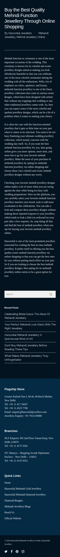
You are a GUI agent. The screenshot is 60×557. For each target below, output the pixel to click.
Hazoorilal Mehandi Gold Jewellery (22, 488)
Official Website (12, 518)
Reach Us (9, 512)
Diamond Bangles (13, 500)
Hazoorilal (9, 241)
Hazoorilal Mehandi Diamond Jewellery (25, 494)
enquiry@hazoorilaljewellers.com (29, 412)
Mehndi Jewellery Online (30, 37)
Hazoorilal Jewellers (20, 33)
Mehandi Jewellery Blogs (17, 506)
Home (7, 482)
